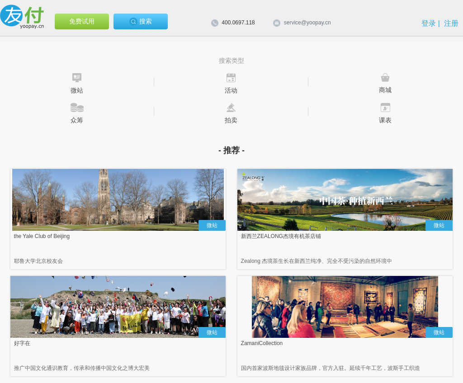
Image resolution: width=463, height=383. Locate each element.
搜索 (140, 22)
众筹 (77, 120)
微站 (77, 90)
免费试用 (81, 21)
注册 (451, 23)
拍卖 (231, 120)
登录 (428, 23)
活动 (231, 90)
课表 (385, 120)
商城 (385, 89)
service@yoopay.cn (307, 22)
